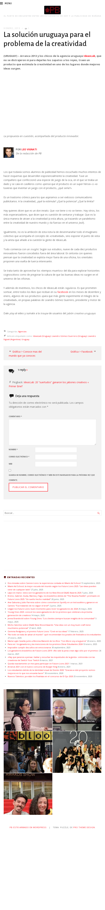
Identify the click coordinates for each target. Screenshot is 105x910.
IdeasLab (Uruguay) (42, 336)
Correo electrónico (19, 457)
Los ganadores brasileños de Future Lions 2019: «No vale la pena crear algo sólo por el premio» (53, 650)
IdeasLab (89, 56)
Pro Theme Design (84, 827)
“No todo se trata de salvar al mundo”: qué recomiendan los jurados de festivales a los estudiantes (54, 634)
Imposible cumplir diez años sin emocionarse (29, 647)
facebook (62, 292)
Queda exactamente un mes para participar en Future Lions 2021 (38, 663)
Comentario (15, 416)
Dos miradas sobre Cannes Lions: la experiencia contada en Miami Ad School (44, 583)
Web (10, 464)
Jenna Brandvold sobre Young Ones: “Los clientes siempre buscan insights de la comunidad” (51, 618)
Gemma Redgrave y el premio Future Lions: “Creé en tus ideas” (38, 631)
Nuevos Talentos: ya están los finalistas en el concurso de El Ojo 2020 (40, 676)
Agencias (22, 331)
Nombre (13, 449)
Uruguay (25, 339)
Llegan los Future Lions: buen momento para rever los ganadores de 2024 (43, 608)
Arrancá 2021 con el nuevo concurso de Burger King (32, 666)
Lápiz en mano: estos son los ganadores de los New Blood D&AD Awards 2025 (44, 592)
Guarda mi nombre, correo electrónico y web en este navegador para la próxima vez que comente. (52, 477)
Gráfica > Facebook (82, 351)
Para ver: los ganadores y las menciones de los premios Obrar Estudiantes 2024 (45, 644)
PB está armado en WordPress (28, 827)
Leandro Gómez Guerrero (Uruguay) (69, 336)
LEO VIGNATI (29, 149)
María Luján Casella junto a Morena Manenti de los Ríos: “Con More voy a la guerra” (47, 641)
